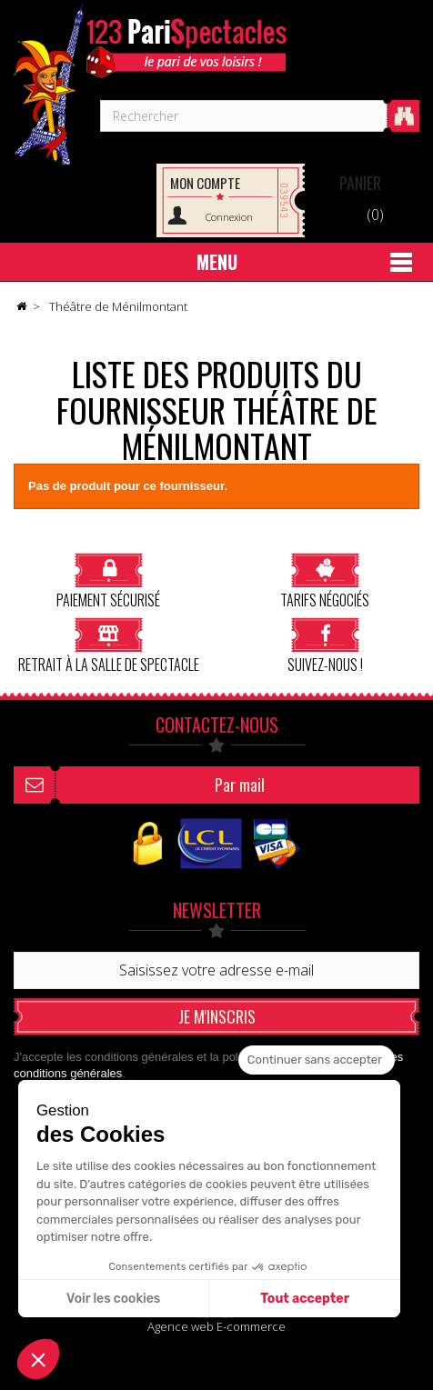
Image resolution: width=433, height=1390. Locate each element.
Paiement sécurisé (108, 580)
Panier (360, 183)
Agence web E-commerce (216, 1326)
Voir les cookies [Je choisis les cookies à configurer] (113, 1298)
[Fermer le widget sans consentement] (316, 1060)
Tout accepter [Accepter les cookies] (304, 1298)
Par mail (240, 784)
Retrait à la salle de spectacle (108, 645)
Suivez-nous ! (325, 645)
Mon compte (205, 183)
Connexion (229, 217)
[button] (38, 1359)
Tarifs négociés (324, 580)
